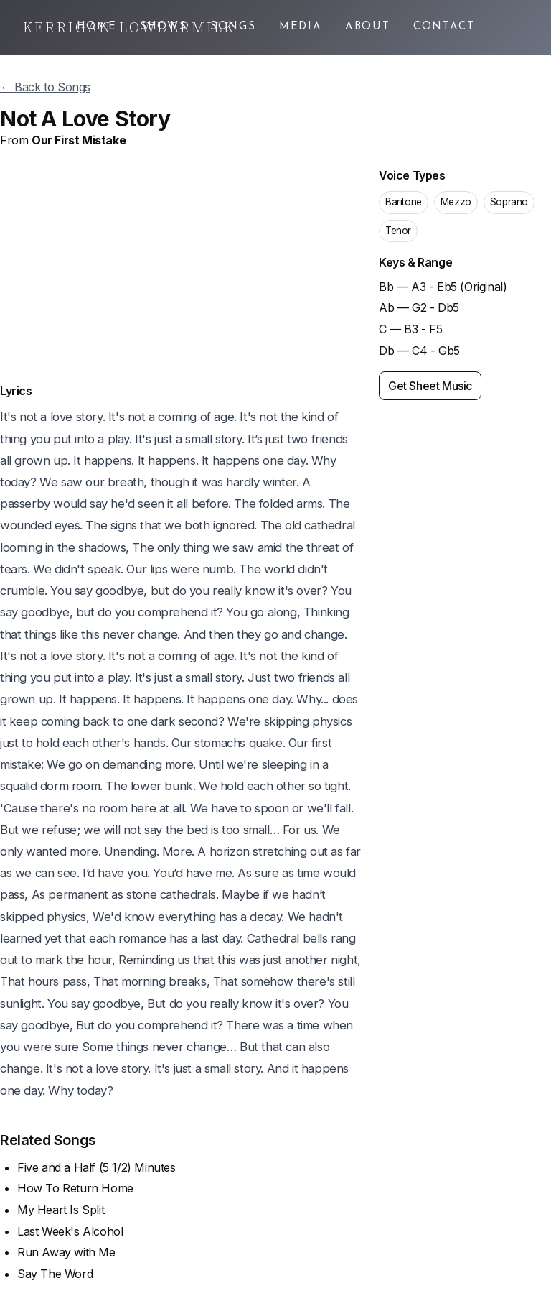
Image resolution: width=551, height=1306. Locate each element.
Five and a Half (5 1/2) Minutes (96, 1167)
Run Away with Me (66, 1252)
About (367, 27)
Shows (163, 27)
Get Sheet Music (430, 386)
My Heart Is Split (60, 1210)
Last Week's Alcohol (70, 1231)
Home (97, 27)
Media (300, 27)
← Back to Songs (45, 87)
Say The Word (55, 1273)
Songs (233, 27)
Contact (444, 27)
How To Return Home (75, 1188)
